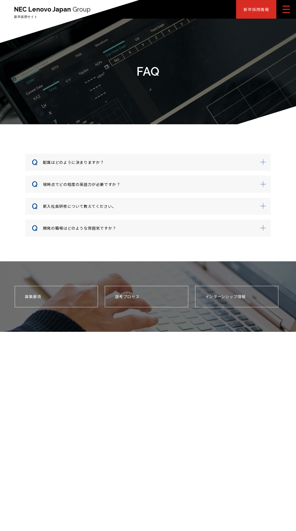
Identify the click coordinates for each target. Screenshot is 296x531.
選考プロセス (127, 299)
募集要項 (33, 299)
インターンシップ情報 (225, 299)
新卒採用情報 (256, 9)
